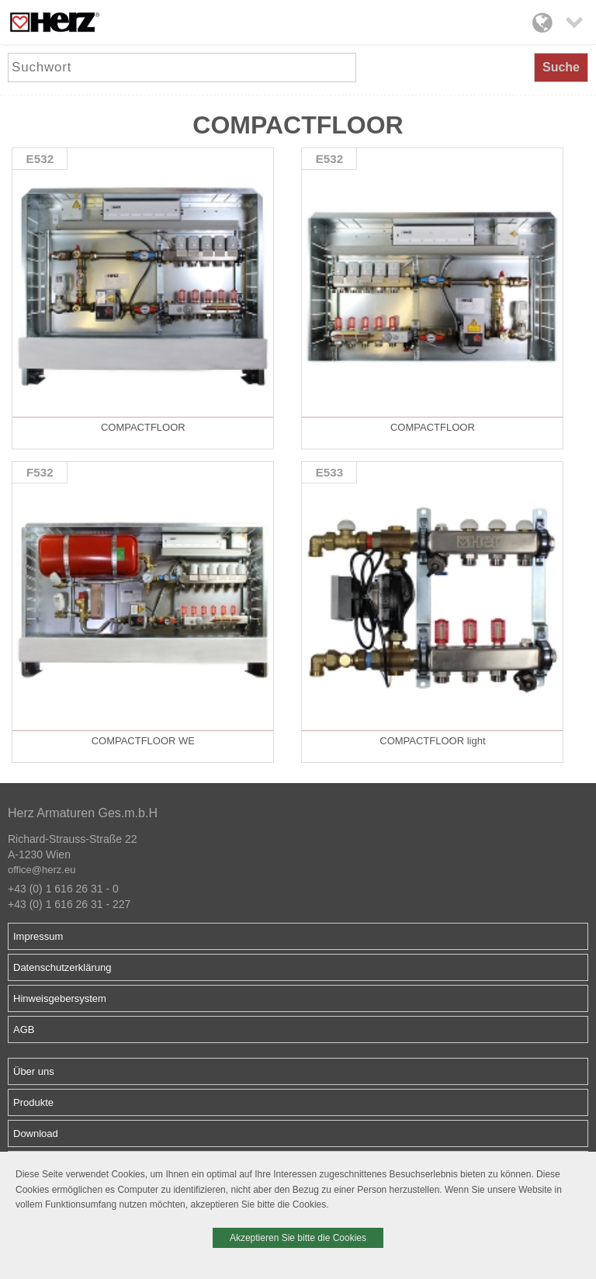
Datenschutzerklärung (62, 967)
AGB (23, 1029)
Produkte (33, 1102)
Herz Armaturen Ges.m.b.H (83, 813)
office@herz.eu (41, 869)
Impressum (38, 936)
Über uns (33, 1071)
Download (35, 1133)
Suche (561, 67)
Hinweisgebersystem (59, 998)
